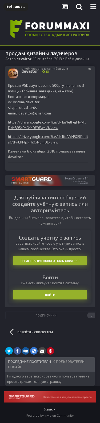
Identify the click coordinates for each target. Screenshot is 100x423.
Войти (50, 295)
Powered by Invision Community (50, 415)
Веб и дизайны (77, 59)
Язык (50, 409)
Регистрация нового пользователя (50, 260)
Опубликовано (45, 68)
